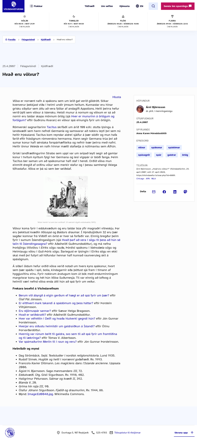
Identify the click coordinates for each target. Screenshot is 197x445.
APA (148, 178)
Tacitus (51, 127)
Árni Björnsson (155, 107)
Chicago (140, 178)
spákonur (156, 147)
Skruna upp (184, 433)
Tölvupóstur (127, 432)
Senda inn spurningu (178, 6)
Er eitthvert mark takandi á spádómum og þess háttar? (56, 303)
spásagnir (144, 154)
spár (158, 154)
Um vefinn (107, 6)
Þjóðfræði (46, 39)
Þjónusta (125, 6)
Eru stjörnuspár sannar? (35, 311)
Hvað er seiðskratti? (32, 315)
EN (141, 6)
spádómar (174, 147)
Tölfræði (89, 6)
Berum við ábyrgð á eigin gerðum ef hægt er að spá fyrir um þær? (64, 295)
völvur (141, 147)
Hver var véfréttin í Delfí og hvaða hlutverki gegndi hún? (57, 318)
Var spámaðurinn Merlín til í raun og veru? (48, 342)
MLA (153, 178)
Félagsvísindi (28, 39)
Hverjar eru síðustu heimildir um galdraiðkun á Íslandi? (57, 326)
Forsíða (12, 39)
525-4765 (101, 432)
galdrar (171, 154)
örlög (185, 154)
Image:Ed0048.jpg (40, 394)
